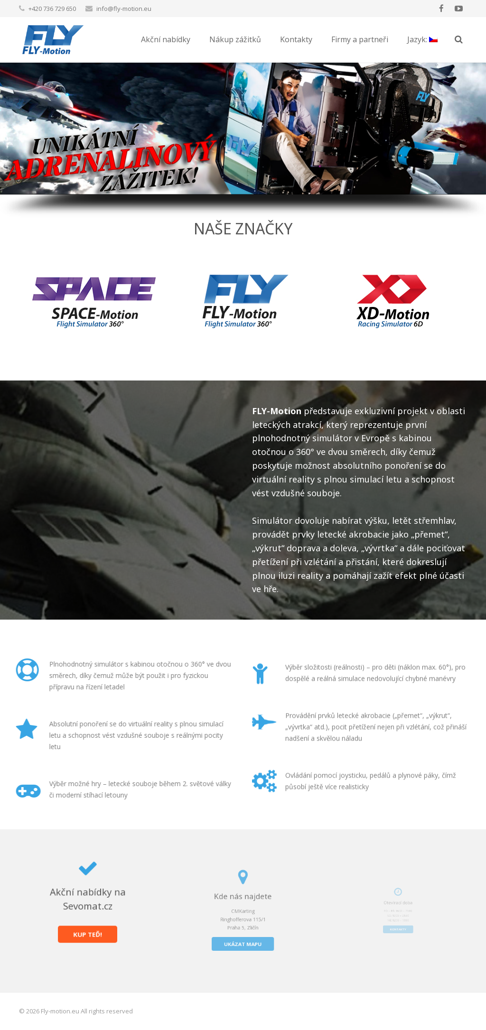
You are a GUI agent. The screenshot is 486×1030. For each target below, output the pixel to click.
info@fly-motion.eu (123, 8)
